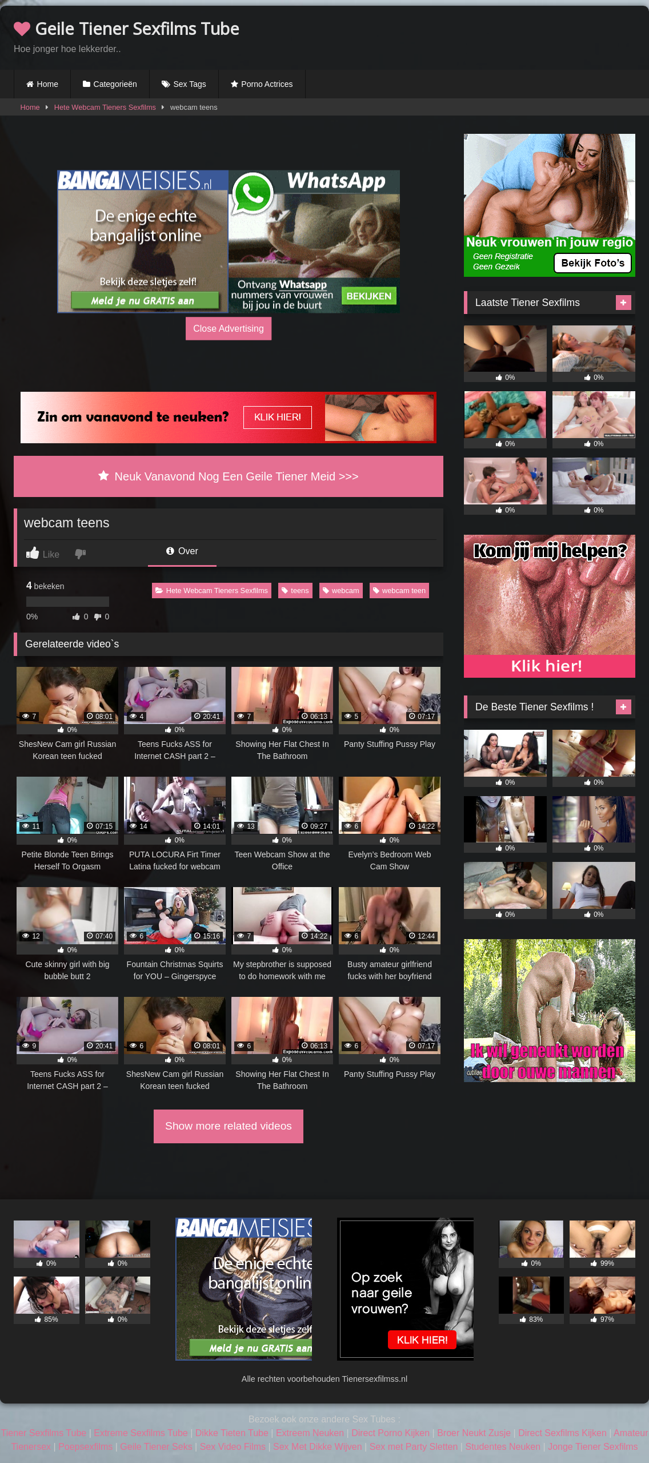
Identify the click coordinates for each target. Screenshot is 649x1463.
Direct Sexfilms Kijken (562, 1433)
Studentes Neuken (502, 1447)
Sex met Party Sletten (414, 1447)
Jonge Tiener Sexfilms (593, 1447)
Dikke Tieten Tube (232, 1433)
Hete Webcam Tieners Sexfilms (105, 107)
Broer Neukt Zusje (474, 1433)
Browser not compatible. (501, 36)
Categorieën (115, 84)
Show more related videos (228, 1126)
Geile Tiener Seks (156, 1447)
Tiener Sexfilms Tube (44, 1433)
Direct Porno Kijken (390, 1433)
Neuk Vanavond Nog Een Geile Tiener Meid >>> (228, 476)
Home (47, 84)
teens (295, 590)
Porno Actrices (267, 84)
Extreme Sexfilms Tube (141, 1433)
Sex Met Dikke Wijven (317, 1447)
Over (182, 551)
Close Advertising (228, 328)
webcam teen (399, 590)
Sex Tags (189, 84)
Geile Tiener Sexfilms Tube (126, 28)
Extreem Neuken (310, 1433)
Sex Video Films (233, 1447)
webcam (341, 590)
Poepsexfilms (85, 1447)
